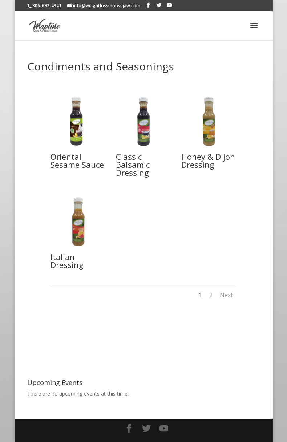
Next (226, 295)
